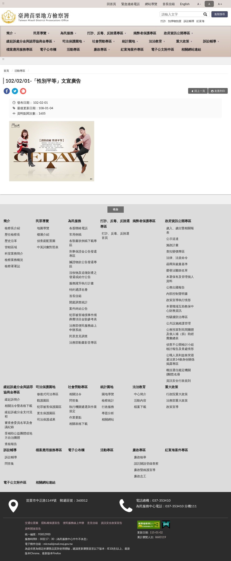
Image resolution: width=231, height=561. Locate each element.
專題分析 (108, 413)
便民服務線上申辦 (73, 522)
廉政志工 (140, 476)
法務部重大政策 (177, 400)
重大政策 (182, 41)
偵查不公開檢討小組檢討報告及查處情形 (180, 347)
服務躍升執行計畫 (81, 283)
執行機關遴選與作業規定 (83, 409)
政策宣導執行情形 (178, 300)
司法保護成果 (46, 419)
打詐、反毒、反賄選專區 (105, 33)
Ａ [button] (209, 4)
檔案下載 (140, 407)
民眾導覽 (39, 33)
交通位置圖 (31, 522)
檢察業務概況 (14, 260)
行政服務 (108, 407)
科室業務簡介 (14, 253)
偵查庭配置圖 (46, 241)
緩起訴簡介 (12, 399)
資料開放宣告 (33, 528)
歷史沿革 (11, 241)
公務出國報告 (175, 287)
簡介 (9, 33)
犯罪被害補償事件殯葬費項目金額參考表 (83, 317)
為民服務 (66, 33)
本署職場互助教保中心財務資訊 (180, 308)
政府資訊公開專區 (177, 33)
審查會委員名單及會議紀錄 (18, 425)
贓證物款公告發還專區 (83, 264)
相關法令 (75, 394)
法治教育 (155, 41)
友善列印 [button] (219, 90)
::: (3, 3)
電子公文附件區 (162, 49)
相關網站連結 (191, 49)
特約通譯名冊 (78, 289)
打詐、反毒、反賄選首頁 (115, 235)
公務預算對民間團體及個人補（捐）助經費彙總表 (180, 334)
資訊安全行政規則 (178, 380)
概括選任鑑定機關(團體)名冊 (178, 372)
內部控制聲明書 (177, 293)
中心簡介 (140, 394)
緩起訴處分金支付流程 (18, 414)
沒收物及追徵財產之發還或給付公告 (83, 275)
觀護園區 (43, 400)
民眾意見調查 (78, 336)
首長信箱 (169, 4)
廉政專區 (100, 49)
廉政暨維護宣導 (144, 470)
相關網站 (108, 419)
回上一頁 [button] (199, 90)
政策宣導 (172, 407)
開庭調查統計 (78, 302)
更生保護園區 (46, 413)
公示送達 (172, 238)
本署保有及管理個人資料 (180, 279)
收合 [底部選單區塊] (115, 209)
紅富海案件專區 (132, 49)
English (185, 4)
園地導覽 (108, 394)
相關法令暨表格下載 (18, 405)
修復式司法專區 (47, 394)
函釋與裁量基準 (177, 264)
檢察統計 (108, 400)
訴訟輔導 (189, 21)
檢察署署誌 (12, 266)
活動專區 (73, 49)
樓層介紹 (43, 234)
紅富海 (200, 21)
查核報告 (11, 444)
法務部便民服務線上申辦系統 (83, 328)
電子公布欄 (48, 49)
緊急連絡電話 (130, 4)
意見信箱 (92, 522)
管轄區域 (11, 247)
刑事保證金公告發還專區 (83, 253)
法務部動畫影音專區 (83, 342)
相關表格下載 (78, 423)
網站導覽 (151, 4)
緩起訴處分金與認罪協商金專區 (29, 41)
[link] (7, 91)
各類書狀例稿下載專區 (83, 243)
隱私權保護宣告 (50, 522)
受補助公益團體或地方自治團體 (18, 435)
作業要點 (75, 417)
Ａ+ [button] (219, 4)
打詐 (163, 21)
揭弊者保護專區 (144, 33)
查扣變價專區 (175, 251)
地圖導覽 (43, 228)
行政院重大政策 (177, 394)
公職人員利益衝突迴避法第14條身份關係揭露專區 (180, 359)
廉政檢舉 (140, 457)
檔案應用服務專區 (19, 49)
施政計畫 (172, 245)
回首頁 (111, 4)
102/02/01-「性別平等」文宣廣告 (43, 81)
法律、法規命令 (177, 257)
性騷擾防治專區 (177, 317)
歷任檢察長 (12, 234)
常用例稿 (75, 234)
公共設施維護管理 (178, 323)
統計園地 (128, 41)
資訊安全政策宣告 (111, 522)
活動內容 (140, 400)
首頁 (6, 70)
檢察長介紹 (12, 228)
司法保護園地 (72, 41)
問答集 (73, 400)
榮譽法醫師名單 (177, 270)
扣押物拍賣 (174, 21)
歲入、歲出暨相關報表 (180, 230)
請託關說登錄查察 (146, 463)
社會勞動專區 (102, 41)
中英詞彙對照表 (47, 247)
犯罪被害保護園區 (49, 407)
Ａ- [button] (199, 4)
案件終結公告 (78, 308)
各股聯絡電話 (78, 228)
